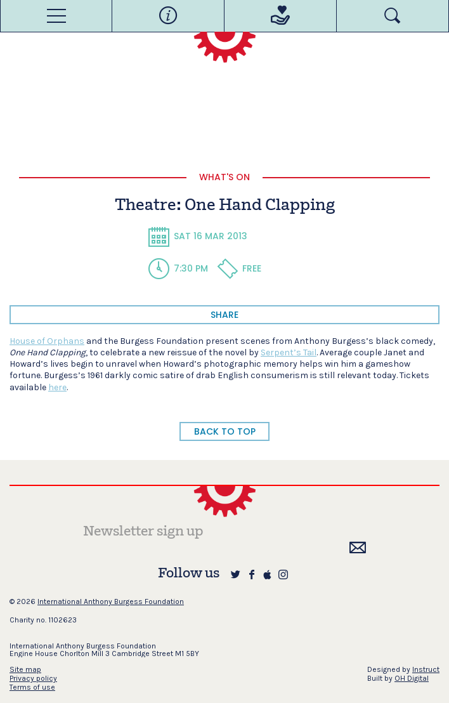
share (224, 314)
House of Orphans (47, 341)
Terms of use (32, 687)
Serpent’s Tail (288, 352)
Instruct (425, 669)
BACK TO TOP (225, 431)
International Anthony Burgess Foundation (110, 601)
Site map (25, 669)
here (57, 387)
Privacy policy (33, 678)
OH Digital (411, 678)
